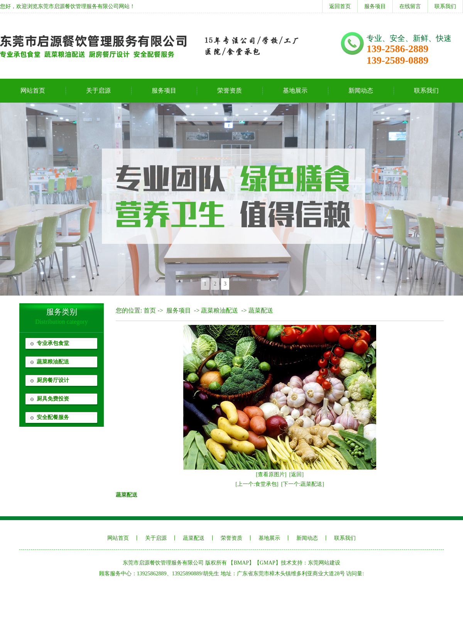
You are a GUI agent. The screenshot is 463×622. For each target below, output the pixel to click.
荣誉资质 (229, 90)
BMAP (241, 563)
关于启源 (98, 90)
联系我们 (445, 6)
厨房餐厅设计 (53, 380)
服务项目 (375, 6)
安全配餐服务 (53, 417)
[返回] (296, 474)
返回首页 (340, 6)
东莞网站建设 (324, 563)
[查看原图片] (271, 474)
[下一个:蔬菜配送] (302, 484)
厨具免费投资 (53, 399)
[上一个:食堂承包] (256, 484)
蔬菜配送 (260, 310)
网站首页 (32, 90)
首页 (150, 310)
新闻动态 (360, 90)
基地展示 (295, 90)
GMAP (267, 563)
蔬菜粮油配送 (53, 362)
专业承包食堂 (53, 343)
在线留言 (410, 6)
